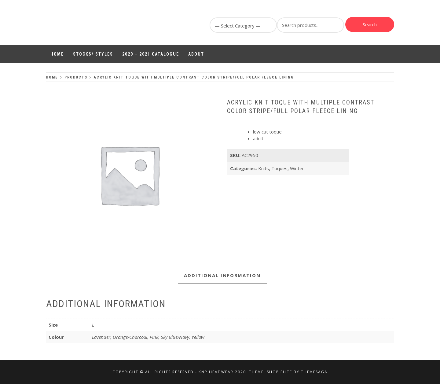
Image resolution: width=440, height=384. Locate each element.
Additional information (222, 275)
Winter (297, 168)
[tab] (222, 275)
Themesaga (314, 372)
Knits (263, 168)
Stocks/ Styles (93, 54)
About (196, 54)
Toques (279, 168)
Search (370, 24)
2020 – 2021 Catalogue (150, 54)
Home (57, 54)
